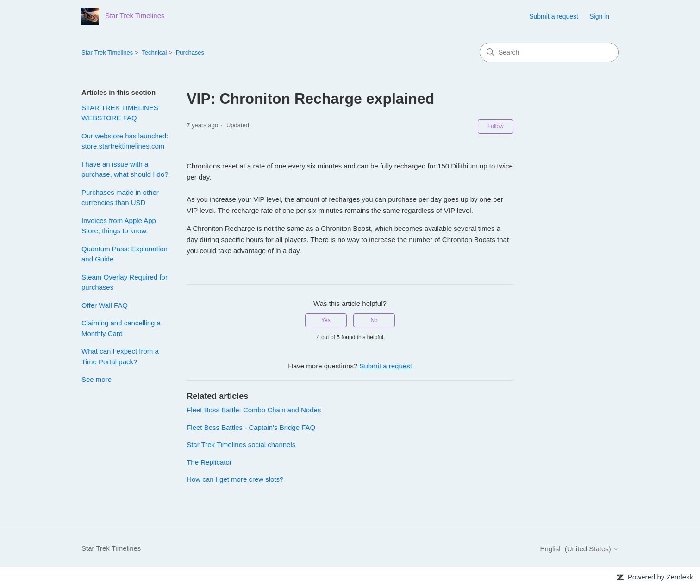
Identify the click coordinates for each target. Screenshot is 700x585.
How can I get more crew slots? (235, 479)
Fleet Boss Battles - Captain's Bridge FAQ (251, 427)
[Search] (549, 52)
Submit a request (553, 16)
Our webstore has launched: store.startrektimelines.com (125, 141)
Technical (154, 52)
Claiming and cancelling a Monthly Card (121, 328)
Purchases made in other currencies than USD (120, 197)
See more (96, 379)
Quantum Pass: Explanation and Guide (124, 254)
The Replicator (209, 462)
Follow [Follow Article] (496, 126)
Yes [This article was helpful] (326, 320)
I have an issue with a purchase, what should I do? (125, 169)
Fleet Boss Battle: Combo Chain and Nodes (254, 410)
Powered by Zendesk (660, 577)
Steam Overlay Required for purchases (124, 282)
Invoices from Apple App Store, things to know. (118, 226)
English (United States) (579, 549)
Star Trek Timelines (107, 52)
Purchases (190, 52)
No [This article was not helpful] (373, 320)
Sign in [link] (599, 16)
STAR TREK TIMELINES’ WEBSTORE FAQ (120, 113)
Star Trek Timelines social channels (241, 444)
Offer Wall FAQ (104, 305)
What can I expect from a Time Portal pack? (120, 356)
